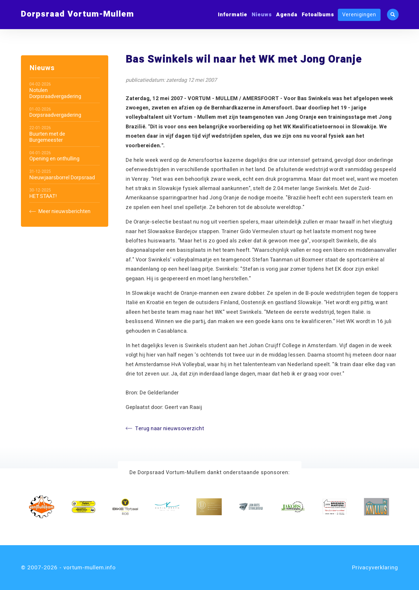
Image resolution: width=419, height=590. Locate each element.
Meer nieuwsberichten (59, 211)
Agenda (286, 15)
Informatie (232, 15)
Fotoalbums (318, 15)
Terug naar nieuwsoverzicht (165, 429)
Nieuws (262, 15)
